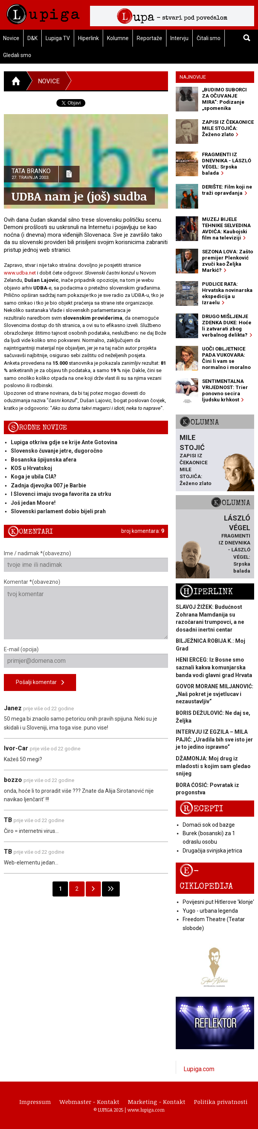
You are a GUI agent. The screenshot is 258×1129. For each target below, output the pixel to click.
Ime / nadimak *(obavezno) (86, 561)
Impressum (35, 1101)
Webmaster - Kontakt (89, 1101)
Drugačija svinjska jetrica (212, 851)
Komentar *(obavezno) (86, 609)
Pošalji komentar (40, 683)
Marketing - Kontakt (156, 1101)
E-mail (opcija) (86, 657)
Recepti (201, 809)
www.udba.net (20, 273)
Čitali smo (209, 38)
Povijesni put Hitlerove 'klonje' (218, 902)
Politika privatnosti (221, 1101)
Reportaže (149, 38)
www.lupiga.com (146, 1110)
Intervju (179, 38)
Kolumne (118, 38)
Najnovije (193, 77)
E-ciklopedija (206, 878)
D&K (32, 38)
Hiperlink (88, 38)
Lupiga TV (58, 38)
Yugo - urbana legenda (210, 911)
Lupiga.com (198, 1069)
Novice (48, 81)
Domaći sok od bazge (209, 825)
